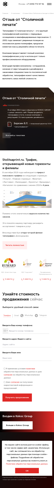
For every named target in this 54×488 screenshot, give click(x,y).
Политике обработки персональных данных (27, 464)
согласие (8, 375)
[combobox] (5, 330)
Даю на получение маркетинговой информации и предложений (18, 385)
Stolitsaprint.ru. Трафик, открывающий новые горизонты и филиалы (26, 164)
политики (30, 368)
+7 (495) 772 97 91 (35, 4)
